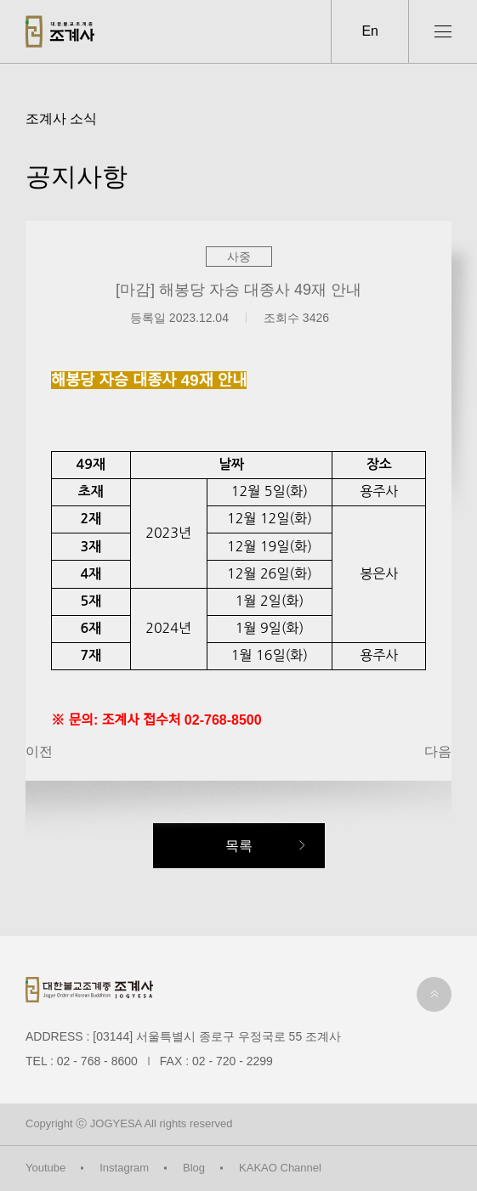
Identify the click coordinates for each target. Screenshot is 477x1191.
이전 (39, 751)
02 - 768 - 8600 (97, 1061)
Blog (194, 1167)
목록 (239, 845)
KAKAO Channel (280, 1167)
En (369, 31)
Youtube (45, 1167)
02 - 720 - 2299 (232, 1061)
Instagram (124, 1167)
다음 (437, 751)
